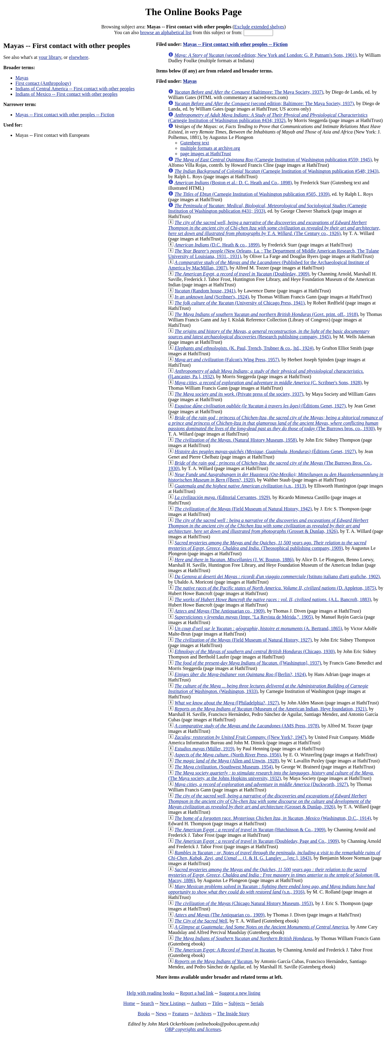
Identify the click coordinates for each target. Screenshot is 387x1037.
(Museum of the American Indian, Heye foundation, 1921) (270, 708)
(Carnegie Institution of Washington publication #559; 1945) (273, 159)
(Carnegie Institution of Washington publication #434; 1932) (267, 117)
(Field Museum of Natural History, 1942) (243, 508)
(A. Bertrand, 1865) (258, 628)
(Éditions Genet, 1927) (265, 451)
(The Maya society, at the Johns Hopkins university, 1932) (271, 775)
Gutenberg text (194, 142)
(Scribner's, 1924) (211, 296)
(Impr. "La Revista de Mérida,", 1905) (243, 617)
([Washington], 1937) (247, 662)
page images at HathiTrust (205, 153)
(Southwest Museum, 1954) (223, 766)
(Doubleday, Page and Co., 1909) (256, 841)
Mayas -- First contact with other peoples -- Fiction (64, 114)
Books (144, 1013)
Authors (199, 1003)
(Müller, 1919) (204, 748)
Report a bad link (196, 993)
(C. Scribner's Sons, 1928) (268, 382)
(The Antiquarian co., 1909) (219, 611)
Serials (257, 1003)
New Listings (173, 1003)
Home (129, 1003)
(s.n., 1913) (240, 485)
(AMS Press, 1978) (246, 725)
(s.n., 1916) (271, 889)
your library (50, 57)
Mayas (21, 77)
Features (180, 1013)
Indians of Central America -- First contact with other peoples (75, 88)
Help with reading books (150, 993)
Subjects (237, 1003)
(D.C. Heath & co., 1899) (216, 244)
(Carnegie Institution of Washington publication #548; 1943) (276, 171)
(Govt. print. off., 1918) (266, 314)
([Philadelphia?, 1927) (226, 702)
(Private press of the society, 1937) (238, 394)
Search (147, 1003)
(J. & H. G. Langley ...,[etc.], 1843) (274, 855)
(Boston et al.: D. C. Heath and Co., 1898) (233, 182)
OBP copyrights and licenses (193, 1029)
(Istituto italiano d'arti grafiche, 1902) (277, 576)
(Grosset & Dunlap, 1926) (268, 526)
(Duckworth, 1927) (261, 784)
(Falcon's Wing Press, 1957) (226, 359)
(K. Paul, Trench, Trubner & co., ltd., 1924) (244, 348)
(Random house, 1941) (204, 290)
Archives (203, 1013)
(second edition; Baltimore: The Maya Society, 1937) (264, 103)
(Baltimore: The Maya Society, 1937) (248, 92)
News (161, 1013)
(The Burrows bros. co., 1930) (275, 423)
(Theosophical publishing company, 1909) (267, 545)
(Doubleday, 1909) (241, 273)
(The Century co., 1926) (274, 228)
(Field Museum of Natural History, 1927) (243, 639)
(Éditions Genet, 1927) (260, 405)
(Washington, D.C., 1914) (272, 818)
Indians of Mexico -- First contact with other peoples (66, 94)
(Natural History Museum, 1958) (235, 440)
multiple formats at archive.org (210, 148)
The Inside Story (233, 1013)
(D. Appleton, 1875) (275, 588)
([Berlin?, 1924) (240, 674)
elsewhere (78, 57)
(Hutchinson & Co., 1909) (249, 829)
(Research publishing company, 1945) (268, 334)
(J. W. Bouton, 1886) (233, 559)
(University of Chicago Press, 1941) (239, 302)
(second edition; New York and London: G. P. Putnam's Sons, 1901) (265, 55)
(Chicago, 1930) (254, 651)
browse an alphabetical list (165, 32)
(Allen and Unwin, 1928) (226, 760)
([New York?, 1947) (240, 737)
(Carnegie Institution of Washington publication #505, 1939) (252, 194)
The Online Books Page (193, 11)
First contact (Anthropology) (43, 83)
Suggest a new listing (239, 993)
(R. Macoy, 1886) (274, 875)
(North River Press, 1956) (227, 754)
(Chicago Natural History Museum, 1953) (243, 903)
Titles (217, 1003)
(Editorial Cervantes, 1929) (222, 497)
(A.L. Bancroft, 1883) (272, 599)
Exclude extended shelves (259, 26)
